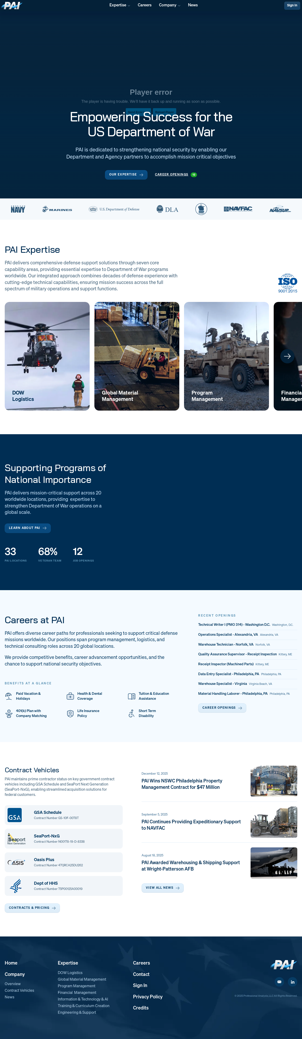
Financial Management (77, 993)
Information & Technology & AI (83, 999)
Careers (141, 963)
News (9, 997)
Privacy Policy (148, 997)
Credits (141, 1008)
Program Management (76, 986)
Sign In (292, 5)
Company (15, 974)
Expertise (68, 963)
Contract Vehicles (19, 991)
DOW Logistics (70, 973)
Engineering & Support (77, 1013)
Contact (141, 974)
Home (11, 963)
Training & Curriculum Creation (83, 1006)
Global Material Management (82, 980)
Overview (13, 984)
